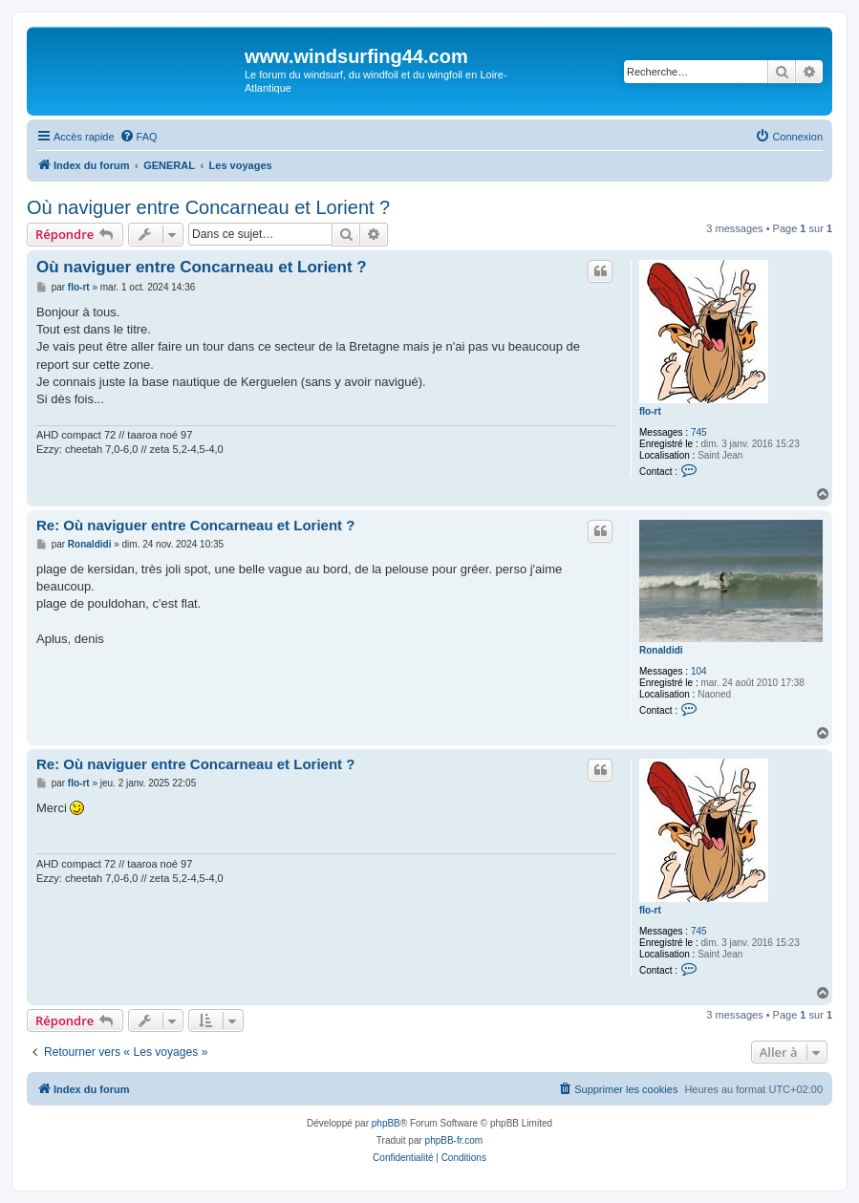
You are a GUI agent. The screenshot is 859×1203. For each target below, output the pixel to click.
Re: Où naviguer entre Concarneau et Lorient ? (195, 525)
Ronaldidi (661, 650)
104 (699, 671)
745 (699, 432)
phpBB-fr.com (454, 1140)
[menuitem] (138, 136)
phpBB (386, 1123)
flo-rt (650, 411)
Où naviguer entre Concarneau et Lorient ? (208, 207)
